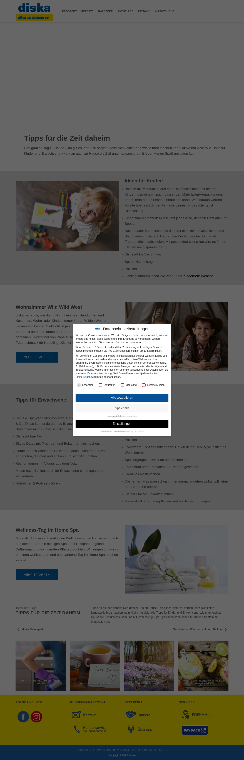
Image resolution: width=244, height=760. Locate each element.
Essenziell (85, 385)
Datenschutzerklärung (99, 373)
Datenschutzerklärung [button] (123, 432)
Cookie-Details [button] (106, 432)
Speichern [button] (122, 408)
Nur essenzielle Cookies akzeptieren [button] (122, 416)
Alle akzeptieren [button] (122, 397)
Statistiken (107, 385)
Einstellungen (83, 376)
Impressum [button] (139, 432)
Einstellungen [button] (122, 423)
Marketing (129, 385)
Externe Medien (153, 385)
